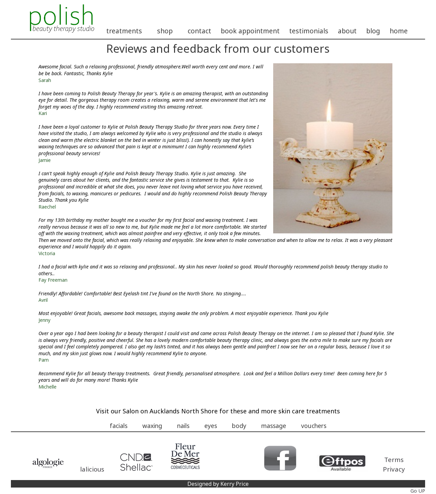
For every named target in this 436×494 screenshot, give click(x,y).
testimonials (308, 30)
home (399, 30)
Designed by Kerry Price (218, 484)
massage (273, 426)
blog (373, 30)
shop (165, 30)
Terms (394, 459)
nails (183, 426)
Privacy (394, 469)
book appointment (250, 30)
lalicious (92, 469)
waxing (152, 426)
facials (118, 426)
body (239, 426)
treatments (124, 30)
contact (199, 30)
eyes (210, 426)
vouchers (313, 426)
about (347, 30)
